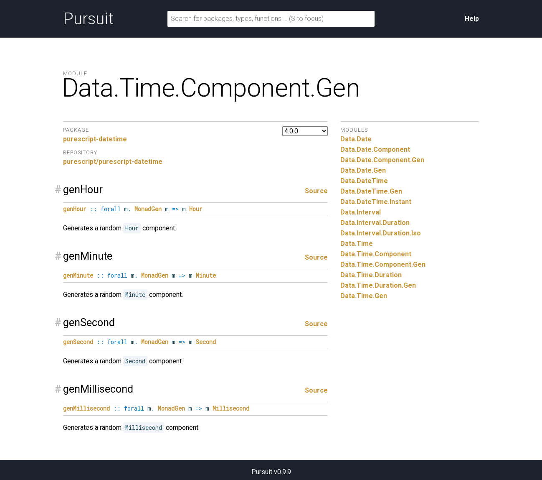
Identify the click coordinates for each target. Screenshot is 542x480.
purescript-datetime (95, 139)
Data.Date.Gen (363, 170)
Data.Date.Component (375, 149)
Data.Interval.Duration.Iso (380, 233)
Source (316, 191)
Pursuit (88, 18)
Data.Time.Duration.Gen (378, 285)
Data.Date (356, 139)
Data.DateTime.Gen (371, 191)
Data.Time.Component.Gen (382, 264)
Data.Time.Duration (371, 275)
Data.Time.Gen (363, 296)
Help (472, 19)
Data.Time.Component (375, 254)
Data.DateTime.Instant (375, 202)
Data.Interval (360, 212)
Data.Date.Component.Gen (382, 160)
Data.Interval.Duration (375, 223)
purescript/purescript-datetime (112, 162)
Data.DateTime (364, 181)
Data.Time (356, 244)
